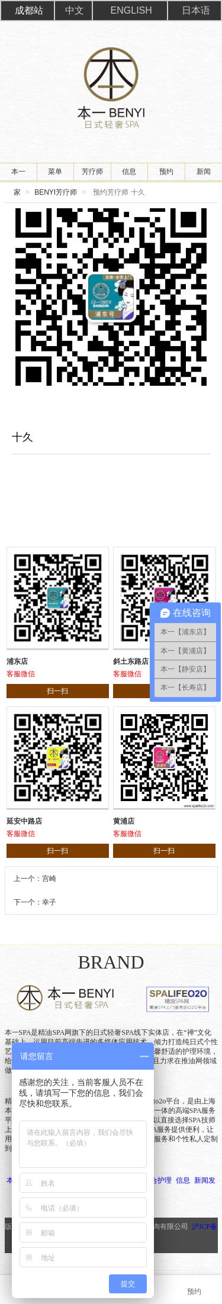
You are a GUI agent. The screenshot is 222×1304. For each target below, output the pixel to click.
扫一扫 (57, 691)
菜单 (55, 171)
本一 (18, 171)
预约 (166, 171)
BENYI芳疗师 (55, 192)
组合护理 (157, 1180)
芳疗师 (92, 171)
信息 (129, 171)
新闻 (204, 171)
